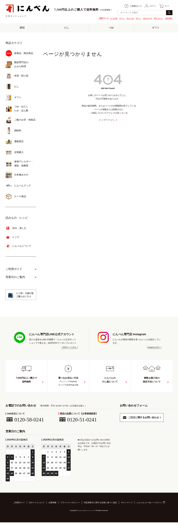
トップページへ (106, 122)
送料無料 (168, 18)
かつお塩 (110, 18)
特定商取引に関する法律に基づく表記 (100, 505)
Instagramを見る (153, 349)
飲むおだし (158, 18)
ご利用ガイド (130, 6)
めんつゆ (128, 18)
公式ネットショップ (28, 10)
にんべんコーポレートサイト (149, 506)
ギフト (119, 18)
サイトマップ (127, 505)
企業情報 (52, 505)
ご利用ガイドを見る (68, 349)
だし (67, 28)
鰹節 (22, 28)
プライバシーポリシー (70, 505)
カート (164, 6)
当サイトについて (36, 505)
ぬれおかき (146, 18)
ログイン (148, 6)
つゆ (111, 28)
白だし (136, 18)
